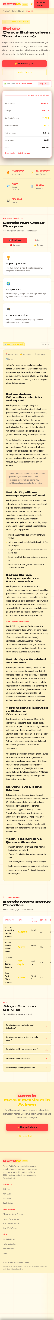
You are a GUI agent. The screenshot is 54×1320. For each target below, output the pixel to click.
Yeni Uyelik (7, 1194)
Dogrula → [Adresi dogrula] (43, 84)
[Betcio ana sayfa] (15, 4)
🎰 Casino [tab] (38, 240)
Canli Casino (8, 1203)
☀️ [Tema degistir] (31, 4)
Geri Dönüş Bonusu (10, 1228)
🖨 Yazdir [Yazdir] (45, 344)
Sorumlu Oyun (8, 1249)
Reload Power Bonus (11, 1219)
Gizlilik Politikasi (9, 1239)
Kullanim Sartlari (9, 1244)
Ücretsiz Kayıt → (24, 72)
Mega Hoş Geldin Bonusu (13, 1214)
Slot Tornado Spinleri (11, 1224)
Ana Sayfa (6, 11)
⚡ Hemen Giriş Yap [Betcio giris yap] (24, 63)
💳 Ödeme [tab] (38, 245)
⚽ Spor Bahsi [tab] (15, 240)
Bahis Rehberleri (18, 11)
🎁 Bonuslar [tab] (15, 245)
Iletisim (5, 1253)
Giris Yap (6, 1189)
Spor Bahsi (7, 1198)
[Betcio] (27, 1161)
